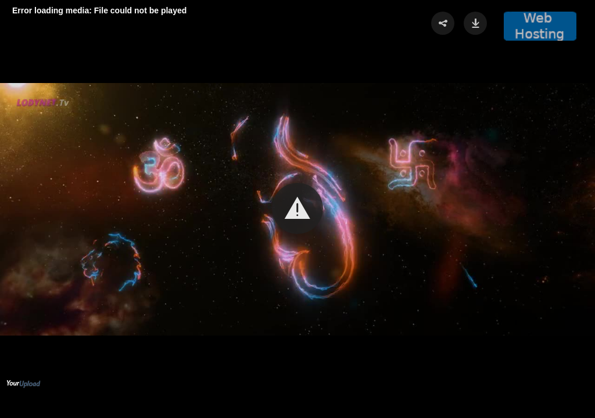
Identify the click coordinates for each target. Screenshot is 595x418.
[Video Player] (297, 209)
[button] (297, 208)
